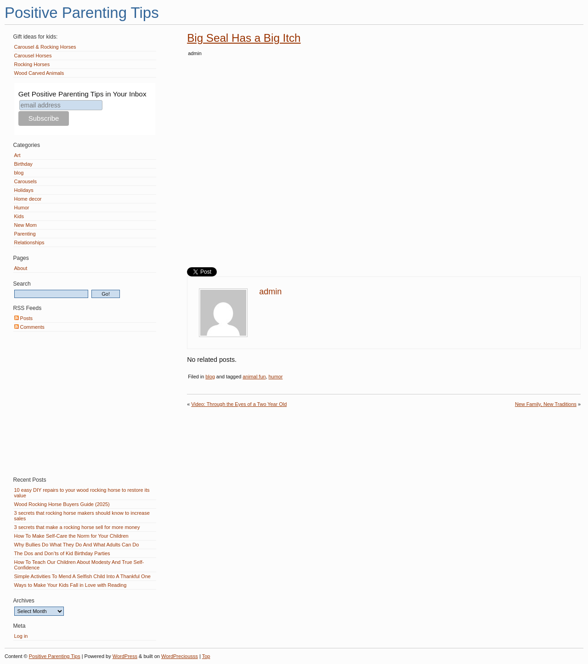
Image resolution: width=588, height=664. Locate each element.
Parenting (25, 233)
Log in (21, 636)
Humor (21, 207)
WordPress (125, 656)
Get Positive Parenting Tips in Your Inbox (82, 94)
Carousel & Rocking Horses (45, 47)
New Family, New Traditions (546, 404)
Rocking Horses (32, 64)
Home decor (28, 199)
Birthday (23, 164)
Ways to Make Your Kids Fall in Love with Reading (70, 585)
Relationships (29, 242)
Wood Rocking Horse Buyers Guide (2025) (62, 504)
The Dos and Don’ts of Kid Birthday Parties (62, 553)
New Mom (25, 225)
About (21, 268)
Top (206, 656)
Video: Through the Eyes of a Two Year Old (239, 404)
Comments (29, 327)
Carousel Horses (33, 55)
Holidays (24, 190)
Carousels (25, 181)
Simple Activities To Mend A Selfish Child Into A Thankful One (82, 576)
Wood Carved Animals (39, 73)
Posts (23, 318)
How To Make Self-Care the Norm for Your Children (71, 536)
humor (276, 376)
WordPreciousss (179, 656)
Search (22, 284)
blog (210, 376)
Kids (19, 216)
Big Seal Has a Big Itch (243, 38)
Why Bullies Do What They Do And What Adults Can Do (76, 544)
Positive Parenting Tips (82, 12)
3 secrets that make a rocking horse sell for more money (77, 527)
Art (17, 155)
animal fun (254, 376)
